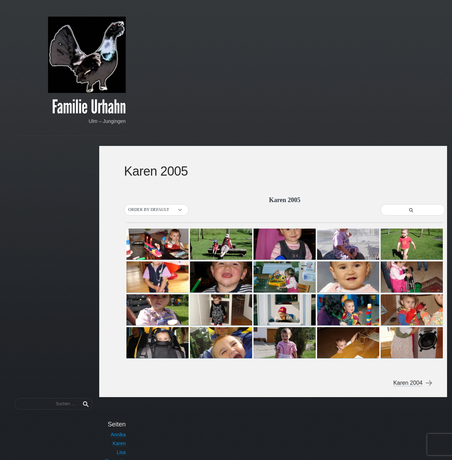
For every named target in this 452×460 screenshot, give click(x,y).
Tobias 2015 (80, 284)
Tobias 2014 (80, 293)
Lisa (89, 201)
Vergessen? (79, 409)
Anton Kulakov (408, 445)
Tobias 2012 (80, 311)
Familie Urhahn (57, 108)
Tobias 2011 (80, 320)
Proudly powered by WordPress (324, 445)
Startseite (83, 210)
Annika (86, 183)
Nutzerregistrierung (73, 217)
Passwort (83, 387)
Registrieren (80, 417)
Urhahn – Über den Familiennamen (55, 243)
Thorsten (84, 226)
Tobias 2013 (80, 302)
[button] (165, 64)
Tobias (86, 234)
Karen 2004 (407, 237)
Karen (87, 192)
